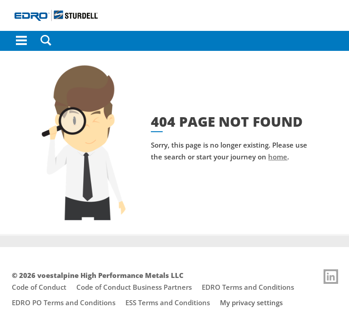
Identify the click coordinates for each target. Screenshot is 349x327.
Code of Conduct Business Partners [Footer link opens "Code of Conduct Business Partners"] (134, 287)
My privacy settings (251, 302)
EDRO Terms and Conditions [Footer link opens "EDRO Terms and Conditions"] (248, 287)
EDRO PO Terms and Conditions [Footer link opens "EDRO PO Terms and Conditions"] (63, 302)
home (277, 156)
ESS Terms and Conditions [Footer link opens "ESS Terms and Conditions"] (167, 302)
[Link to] (331, 276)
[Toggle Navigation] (21, 41)
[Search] (46, 41)
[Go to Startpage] (174, 15)
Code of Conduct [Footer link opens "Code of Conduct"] (39, 287)
